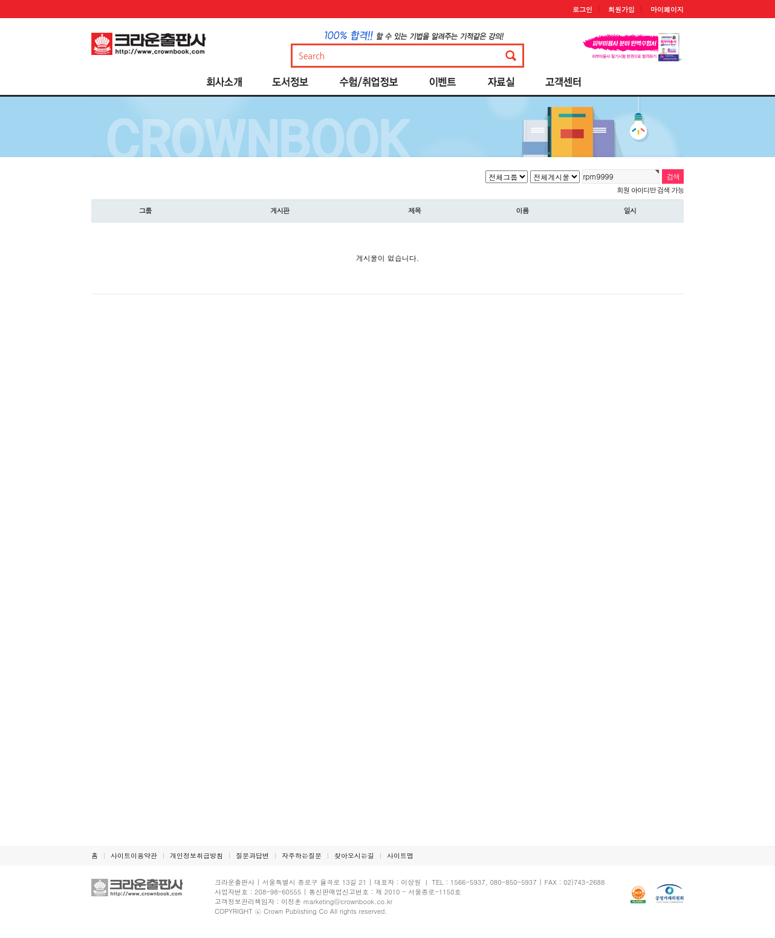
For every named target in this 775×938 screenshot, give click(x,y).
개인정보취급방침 (196, 855)
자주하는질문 (302, 855)
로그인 (582, 9)
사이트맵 (400, 855)
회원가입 (621, 9)
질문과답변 (252, 855)
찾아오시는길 (354, 855)
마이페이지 (667, 9)
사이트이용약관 (134, 855)
